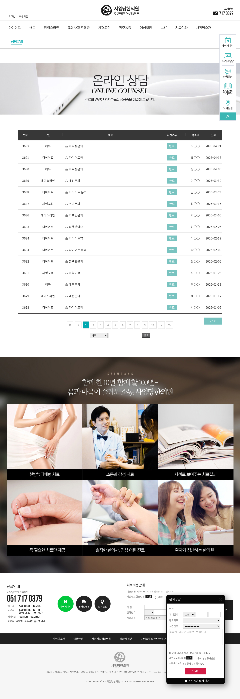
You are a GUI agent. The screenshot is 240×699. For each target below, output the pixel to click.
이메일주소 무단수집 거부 (155, 639)
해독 (32, 27)
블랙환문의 (74, 261)
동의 (198, 658)
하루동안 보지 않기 (197, 681)
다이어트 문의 (76, 192)
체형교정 (104, 27)
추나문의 (72, 203)
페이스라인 (51, 27)
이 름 (129, 607)
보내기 (195, 671)
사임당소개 (203, 27)
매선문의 (72, 180)
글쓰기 (212, 321)
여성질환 (146, 27)
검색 (146, 335)
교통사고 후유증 (79, 27)
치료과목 (131, 618)
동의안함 (209, 658)
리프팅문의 (74, 215)
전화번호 (131, 612)
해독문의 (72, 284)
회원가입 (23, 16)
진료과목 (173, 617)
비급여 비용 (125, 639)
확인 (189, 657)
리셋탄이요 (74, 227)
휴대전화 (173, 611)
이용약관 (78, 639)
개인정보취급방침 (101, 639)
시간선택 (173, 623)
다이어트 (14, 27)
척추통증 (125, 27)
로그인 (12, 16)
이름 (171, 606)
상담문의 (17, 42)
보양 (164, 27)
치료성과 (181, 27)
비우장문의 (74, 146)
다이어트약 (74, 157)
